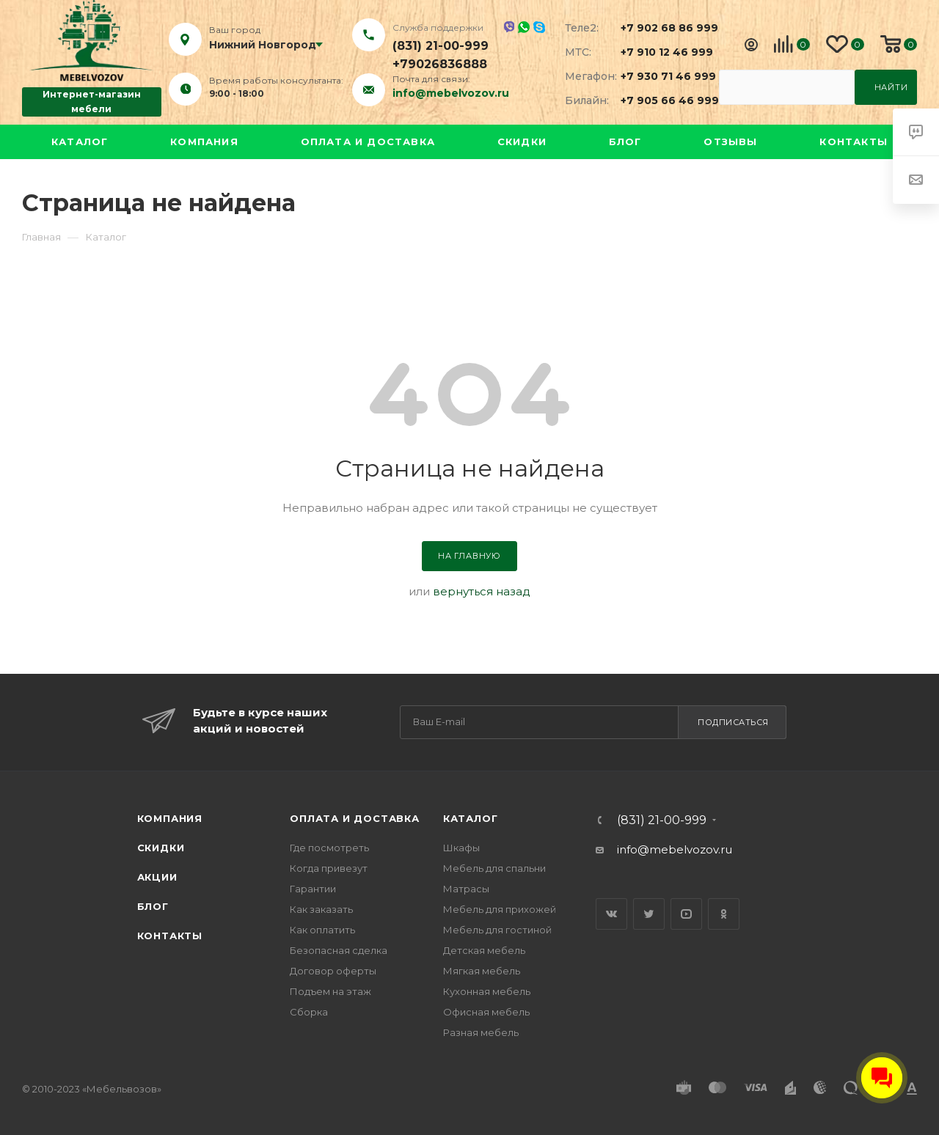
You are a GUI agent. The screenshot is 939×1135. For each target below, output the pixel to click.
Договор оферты (333, 971)
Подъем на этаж (330, 991)
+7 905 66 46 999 (661, 100)
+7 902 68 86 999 (661, 28)
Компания (204, 141)
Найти (891, 87)
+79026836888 (439, 64)
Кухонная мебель (486, 991)
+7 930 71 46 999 (661, 76)
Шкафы (461, 847)
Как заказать (321, 909)
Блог (625, 141)
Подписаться (733, 722)
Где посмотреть (329, 847)
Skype (539, 27)
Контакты (853, 141)
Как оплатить (322, 930)
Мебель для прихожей (499, 909)
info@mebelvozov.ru (450, 93)
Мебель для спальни (494, 868)
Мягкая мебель (481, 971)
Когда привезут (329, 868)
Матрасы (466, 889)
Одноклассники (723, 914)
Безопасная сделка (338, 950)
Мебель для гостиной (497, 930)
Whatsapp (524, 27)
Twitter (649, 914)
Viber (508, 26)
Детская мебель (484, 950)
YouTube (686, 914)
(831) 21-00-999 (440, 46)
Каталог (79, 141)
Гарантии (313, 889)
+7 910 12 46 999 (661, 52)
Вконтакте (611, 914)
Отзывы (730, 141)
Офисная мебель (486, 1012)
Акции (157, 877)
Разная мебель (481, 1032)
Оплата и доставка (368, 141)
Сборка (309, 1012)
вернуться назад (481, 591)
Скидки (522, 141)
